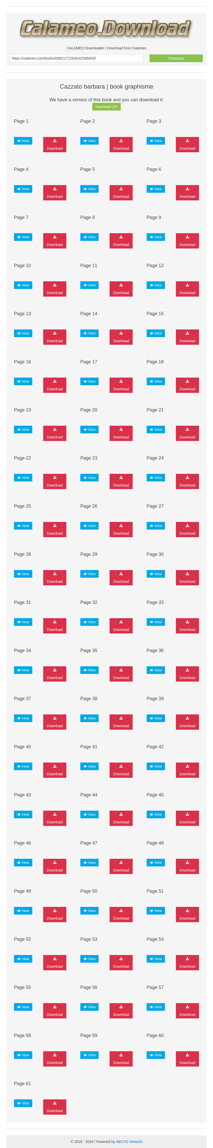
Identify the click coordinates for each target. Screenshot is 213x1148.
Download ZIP (106, 107)
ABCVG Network (129, 1142)
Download (176, 58)
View (23, 141)
